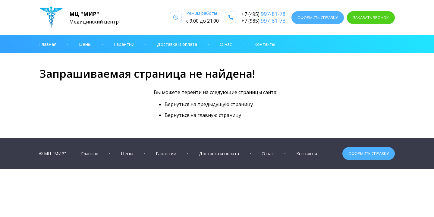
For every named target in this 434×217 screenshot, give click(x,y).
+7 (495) (263, 14)
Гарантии (124, 44)
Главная (47, 44)
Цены (85, 44)
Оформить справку (317, 17)
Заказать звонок (371, 17)
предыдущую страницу (225, 104)
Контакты (264, 44)
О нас (226, 44)
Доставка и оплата (177, 44)
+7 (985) (263, 20)
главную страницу (219, 115)
